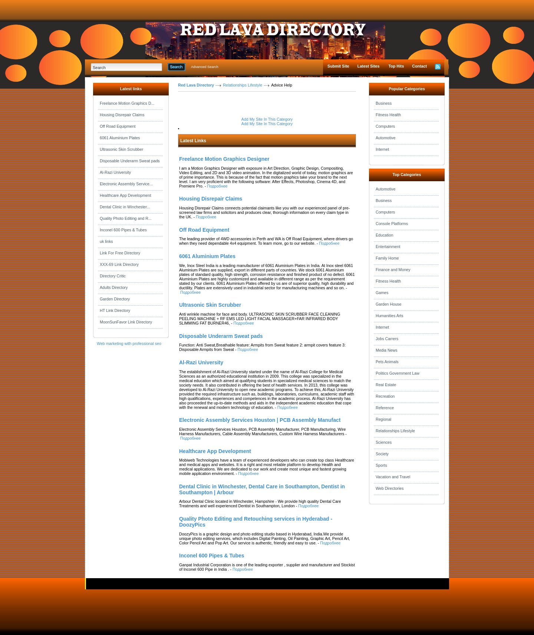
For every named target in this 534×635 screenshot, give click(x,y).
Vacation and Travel (393, 477)
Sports (381, 465)
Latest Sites (368, 66)
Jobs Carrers (387, 338)
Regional (383, 419)
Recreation (385, 396)
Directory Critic (113, 276)
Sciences (384, 442)
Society (382, 454)
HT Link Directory (115, 310)
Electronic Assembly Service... (126, 184)
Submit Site (338, 66)
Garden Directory (115, 299)
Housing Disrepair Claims (122, 115)
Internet (382, 149)
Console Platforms (392, 223)
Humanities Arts (389, 315)
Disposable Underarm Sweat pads (130, 161)
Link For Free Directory (120, 253)
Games (382, 292)
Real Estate (386, 384)
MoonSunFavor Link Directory (126, 322)
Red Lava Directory (196, 85)
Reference (385, 408)
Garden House (388, 304)
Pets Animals (387, 361)
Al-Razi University (115, 172)
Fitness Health (388, 115)
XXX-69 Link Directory (119, 264)
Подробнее (217, 186)
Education (384, 235)
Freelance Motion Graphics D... (127, 103)
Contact (419, 66)
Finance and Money (393, 269)
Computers (385, 126)
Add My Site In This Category (267, 119)
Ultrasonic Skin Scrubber (121, 149)
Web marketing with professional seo (129, 343)
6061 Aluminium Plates (120, 138)
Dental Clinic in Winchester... (125, 207)
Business (384, 103)
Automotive (385, 138)
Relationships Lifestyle (242, 85)
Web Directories (390, 488)
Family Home (387, 258)
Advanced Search (204, 67)
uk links (106, 241)
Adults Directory (114, 287)
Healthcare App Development (125, 195)
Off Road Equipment (117, 126)
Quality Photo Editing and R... (126, 218)
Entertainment (388, 246)
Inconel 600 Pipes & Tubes (123, 230)
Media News (387, 350)
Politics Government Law (397, 373)
